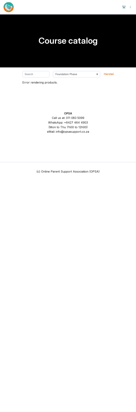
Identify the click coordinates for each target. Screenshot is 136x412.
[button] (124, 7)
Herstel (109, 74)
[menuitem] (130, 7)
